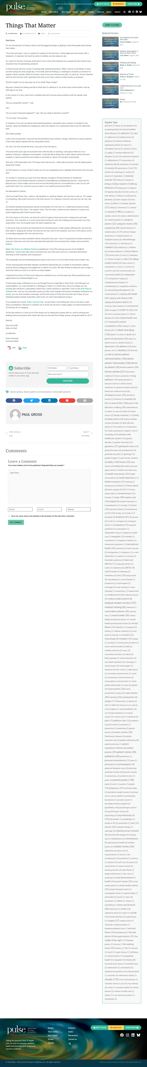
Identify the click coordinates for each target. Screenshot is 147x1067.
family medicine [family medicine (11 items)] (123, 415)
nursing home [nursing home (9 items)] (129, 697)
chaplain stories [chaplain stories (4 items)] (113, 239)
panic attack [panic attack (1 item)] (113, 725)
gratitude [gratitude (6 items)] (110, 454)
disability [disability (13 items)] (124, 350)
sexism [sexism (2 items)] (133, 862)
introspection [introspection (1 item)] (114, 552)
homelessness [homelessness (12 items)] (126, 493)
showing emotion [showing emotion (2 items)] (113, 870)
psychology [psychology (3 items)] (111, 815)
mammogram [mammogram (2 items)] (124, 583)
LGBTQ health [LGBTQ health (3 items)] (112, 571)
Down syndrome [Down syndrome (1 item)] (123, 376)
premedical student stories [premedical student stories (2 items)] (119, 792)
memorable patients (61, 392)
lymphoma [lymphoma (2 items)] (110, 583)
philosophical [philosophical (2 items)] (111, 764)
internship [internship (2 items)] (121, 548)
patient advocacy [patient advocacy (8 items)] (129, 740)
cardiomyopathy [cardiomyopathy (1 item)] (115, 220)
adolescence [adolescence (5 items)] (127, 137)
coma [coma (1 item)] (121, 267)
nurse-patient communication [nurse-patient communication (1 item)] (118, 681)
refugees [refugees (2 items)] (124, 835)
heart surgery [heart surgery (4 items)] (115, 489)
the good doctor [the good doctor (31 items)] (124, 936)
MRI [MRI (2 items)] (129, 646)
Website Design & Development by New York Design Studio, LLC (120, 1062)
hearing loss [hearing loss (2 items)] (111, 486)
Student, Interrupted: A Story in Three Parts (129, 52)
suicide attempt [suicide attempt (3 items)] (117, 917)
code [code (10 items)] (127, 259)
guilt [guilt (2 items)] (123, 458)
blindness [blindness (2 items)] (110, 200)
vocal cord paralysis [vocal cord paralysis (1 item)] (128, 979)
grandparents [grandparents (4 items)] (129, 450)
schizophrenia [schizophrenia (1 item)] (123, 858)
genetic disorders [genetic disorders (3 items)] (123, 442)
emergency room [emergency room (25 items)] (115, 395)
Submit (118, 12)
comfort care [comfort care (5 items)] (112, 271)
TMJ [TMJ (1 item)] (127, 948)
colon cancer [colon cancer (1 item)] (128, 263)
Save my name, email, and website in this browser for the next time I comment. (43, 516)
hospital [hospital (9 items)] (114, 501)
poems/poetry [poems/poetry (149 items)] (123, 780)
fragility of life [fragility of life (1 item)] (131, 431)
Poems (75, 12)
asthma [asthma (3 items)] (109, 172)
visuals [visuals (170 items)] (112, 979)
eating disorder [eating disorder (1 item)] (125, 380)
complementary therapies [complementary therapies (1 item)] (116, 282)
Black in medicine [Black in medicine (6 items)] (127, 196)
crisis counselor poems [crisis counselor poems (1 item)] (118, 314)
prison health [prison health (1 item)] (118, 796)
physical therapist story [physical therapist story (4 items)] (116, 768)
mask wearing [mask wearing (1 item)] (123, 587)
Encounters (73, 1035)
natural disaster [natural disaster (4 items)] (128, 658)
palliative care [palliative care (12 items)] (121, 720)
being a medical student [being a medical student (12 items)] (118, 184)
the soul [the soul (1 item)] (118, 944)
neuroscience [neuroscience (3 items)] (112, 666)
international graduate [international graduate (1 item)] (115, 544)
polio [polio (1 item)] (115, 784)
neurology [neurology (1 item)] (131, 662)
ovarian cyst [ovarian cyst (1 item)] (120, 717)
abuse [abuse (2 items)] (119, 126)
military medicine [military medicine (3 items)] (123, 631)
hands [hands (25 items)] (125, 462)
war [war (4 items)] (124, 983)
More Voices (54, 12)
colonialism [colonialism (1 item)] (111, 267)
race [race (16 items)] (135, 823)
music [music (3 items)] (126, 650)
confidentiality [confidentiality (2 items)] (112, 286)
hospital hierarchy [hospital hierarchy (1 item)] (128, 501)
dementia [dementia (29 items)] (121, 338)
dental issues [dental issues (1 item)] (111, 343)
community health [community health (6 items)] (114, 274)
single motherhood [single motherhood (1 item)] (114, 874)
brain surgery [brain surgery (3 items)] (123, 199)
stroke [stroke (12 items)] (126, 909)
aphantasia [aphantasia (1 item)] (124, 168)
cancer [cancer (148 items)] (114, 211)
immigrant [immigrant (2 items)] (121, 521)
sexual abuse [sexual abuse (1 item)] (111, 866)
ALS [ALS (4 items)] (119, 156)
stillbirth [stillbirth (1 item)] (121, 901)
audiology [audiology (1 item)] (120, 172)
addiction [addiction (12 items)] (127, 133)
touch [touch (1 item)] (111, 952)
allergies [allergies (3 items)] (110, 156)
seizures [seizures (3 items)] (112, 862)
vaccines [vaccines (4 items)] (112, 975)
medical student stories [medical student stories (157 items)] (120, 603)
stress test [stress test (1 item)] (114, 909)
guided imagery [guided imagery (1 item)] (112, 458)
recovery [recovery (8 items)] (113, 835)
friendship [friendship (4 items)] (110, 434)
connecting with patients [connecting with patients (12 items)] (120, 290)
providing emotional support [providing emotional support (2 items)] (117, 804)
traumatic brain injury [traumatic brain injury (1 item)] (115, 964)
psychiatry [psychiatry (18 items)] (111, 807)
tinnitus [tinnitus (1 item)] (119, 948)
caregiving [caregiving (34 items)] (112, 228)
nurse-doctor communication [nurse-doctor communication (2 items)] (120, 677)
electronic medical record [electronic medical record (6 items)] (117, 391)
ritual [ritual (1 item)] (123, 855)
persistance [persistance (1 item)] (126, 756)
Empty (122, 99)
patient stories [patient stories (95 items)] (126, 752)
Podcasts (100, 12)
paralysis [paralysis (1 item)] (126, 725)
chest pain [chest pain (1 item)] (114, 243)
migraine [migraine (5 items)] (131, 627)
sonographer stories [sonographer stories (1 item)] (114, 893)
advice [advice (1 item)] (127, 145)
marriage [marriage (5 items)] (110, 587)
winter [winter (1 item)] (111, 987)
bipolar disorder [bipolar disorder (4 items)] (116, 192)
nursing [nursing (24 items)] (115, 697)
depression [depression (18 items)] (112, 346)
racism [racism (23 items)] (110, 827)
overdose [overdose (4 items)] (132, 717)
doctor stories (16, 392)
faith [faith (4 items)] (126, 411)
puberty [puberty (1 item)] (117, 819)
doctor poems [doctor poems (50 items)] (129, 367)
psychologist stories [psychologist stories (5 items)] (118, 811)
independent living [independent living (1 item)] (113, 533)
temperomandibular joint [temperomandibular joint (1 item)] (116, 928)
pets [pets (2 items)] (134, 760)
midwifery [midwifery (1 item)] (120, 627)
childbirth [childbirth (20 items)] (111, 247)
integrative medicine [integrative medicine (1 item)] (127, 540)
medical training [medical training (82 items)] (115, 607)
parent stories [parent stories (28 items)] (123, 732)
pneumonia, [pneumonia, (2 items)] (113, 776)
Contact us (72, 1039)
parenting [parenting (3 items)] (123, 728)
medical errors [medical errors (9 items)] (115, 595)
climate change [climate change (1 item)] (115, 259)
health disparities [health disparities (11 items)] (129, 478)
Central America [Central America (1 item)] (128, 228)
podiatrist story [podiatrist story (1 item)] (127, 776)
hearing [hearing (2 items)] (130, 482)
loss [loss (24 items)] (121, 575)
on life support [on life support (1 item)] (112, 709)
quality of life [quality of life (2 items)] (111, 823)
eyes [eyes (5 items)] (119, 411)
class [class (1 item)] (125, 255)
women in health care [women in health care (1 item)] (124, 991)
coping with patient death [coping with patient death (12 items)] (118, 302)
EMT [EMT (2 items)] (108, 403)
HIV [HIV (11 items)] (126, 489)
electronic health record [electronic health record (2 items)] (127, 387)
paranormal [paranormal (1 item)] (111, 728)
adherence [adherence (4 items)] (113, 137)
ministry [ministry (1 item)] (116, 635)
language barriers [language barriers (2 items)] (124, 564)
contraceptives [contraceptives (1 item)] (112, 294)
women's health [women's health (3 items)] (124, 987)
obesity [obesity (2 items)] (132, 701)
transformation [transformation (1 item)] (114, 956)
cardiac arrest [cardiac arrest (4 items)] (112, 216)
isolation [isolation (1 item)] (122, 556)
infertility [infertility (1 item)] (130, 537)
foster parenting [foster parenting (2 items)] (115, 431)
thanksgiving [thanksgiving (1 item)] (121, 932)
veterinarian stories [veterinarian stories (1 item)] (128, 975)
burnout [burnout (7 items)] (124, 207)
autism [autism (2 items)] (130, 172)
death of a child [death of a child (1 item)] (118, 334)
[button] (124, 12)
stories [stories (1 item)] (130, 901)
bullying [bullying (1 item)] (114, 207)
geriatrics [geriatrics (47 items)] (112, 446)
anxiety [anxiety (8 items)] (112, 168)
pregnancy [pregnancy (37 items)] (116, 788)
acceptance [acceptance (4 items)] (130, 125)
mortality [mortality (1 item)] (112, 643)
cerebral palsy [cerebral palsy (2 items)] (112, 232)
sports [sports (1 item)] (121, 897)
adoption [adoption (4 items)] (110, 141)
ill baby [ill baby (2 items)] (119, 513)
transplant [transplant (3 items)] (119, 960)
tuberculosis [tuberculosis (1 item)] (113, 968)
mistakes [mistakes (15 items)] (125, 639)
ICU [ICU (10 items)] (111, 513)
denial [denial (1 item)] (132, 339)
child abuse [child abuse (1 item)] (126, 243)
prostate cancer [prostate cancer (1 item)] (124, 800)
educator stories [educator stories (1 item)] (112, 384)
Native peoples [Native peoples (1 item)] (112, 658)
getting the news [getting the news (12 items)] (128, 446)
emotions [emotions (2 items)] (119, 399)
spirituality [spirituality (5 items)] (111, 897)
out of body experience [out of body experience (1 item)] (115, 713)
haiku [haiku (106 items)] (113, 462)
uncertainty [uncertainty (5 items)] (127, 967)
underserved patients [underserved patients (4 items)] (115, 971)
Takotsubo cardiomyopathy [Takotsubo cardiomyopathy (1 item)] (117, 925)
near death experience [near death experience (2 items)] (115, 662)
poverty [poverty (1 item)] (124, 784)
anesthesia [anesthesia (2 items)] (125, 164)
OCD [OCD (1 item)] (108, 705)
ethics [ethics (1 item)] (111, 411)
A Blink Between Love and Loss (130, 87)
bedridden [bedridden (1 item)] (119, 176)
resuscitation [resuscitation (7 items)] (112, 854)
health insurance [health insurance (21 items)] (115, 482)
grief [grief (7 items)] (119, 454)
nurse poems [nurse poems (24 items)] (116, 689)
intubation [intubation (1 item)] (127, 552)
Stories (44, 12)
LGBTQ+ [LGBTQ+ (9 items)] (129, 568)
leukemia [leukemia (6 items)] (118, 568)
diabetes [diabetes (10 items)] (125, 346)
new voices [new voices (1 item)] (121, 670)
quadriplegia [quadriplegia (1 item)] (128, 819)
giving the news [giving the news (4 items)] (113, 450)
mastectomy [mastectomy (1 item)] (121, 591)
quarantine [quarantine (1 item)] (124, 823)
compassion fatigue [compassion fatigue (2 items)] (118, 278)
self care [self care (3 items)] (123, 862)
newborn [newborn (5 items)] (110, 669)
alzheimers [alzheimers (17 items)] (114, 160)
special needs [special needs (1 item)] (131, 893)
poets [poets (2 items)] (108, 784)
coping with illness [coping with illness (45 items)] (120, 298)
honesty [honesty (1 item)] (109, 497)
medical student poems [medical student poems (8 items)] (120, 599)
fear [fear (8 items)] (126, 423)
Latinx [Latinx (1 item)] (109, 568)
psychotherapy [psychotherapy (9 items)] (126, 815)
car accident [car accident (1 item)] (128, 212)
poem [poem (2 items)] (108, 780)
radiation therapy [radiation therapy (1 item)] (125, 827)
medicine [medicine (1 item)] (131, 607)
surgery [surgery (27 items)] (113, 920)
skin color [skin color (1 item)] (128, 874)
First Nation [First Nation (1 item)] (120, 427)
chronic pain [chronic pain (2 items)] (115, 255)
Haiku (83, 12)
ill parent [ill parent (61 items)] (122, 517)
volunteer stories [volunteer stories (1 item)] (113, 984)
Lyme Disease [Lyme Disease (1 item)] (128, 579)
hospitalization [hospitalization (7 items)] (112, 505)
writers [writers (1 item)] (109, 995)
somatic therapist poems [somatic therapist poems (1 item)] (120, 889)
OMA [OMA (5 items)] (115, 705)
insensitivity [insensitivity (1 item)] (111, 540)
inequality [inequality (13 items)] (117, 536)
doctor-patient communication (37, 392)
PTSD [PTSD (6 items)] (109, 819)
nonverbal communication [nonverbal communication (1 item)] (119, 673)
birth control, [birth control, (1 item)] (131, 192)
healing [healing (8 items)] (118, 466)
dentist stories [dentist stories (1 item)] (126, 343)
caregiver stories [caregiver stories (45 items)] (127, 223)
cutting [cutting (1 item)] (126, 326)
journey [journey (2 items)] (131, 556)
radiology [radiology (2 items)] (110, 831)
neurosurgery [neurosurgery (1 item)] (126, 666)
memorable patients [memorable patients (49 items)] (117, 611)
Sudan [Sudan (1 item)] (126, 913)
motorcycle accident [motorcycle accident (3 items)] (128, 643)
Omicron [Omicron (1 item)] (124, 705)
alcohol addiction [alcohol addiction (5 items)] (125, 153)
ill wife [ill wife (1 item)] (112, 521)
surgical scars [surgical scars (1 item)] (127, 921)
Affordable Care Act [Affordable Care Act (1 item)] (114, 149)
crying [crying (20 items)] (114, 322)
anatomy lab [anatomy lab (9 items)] (112, 164)
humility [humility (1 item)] (125, 505)
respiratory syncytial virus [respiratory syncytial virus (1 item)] (116, 851)
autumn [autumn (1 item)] (109, 176)
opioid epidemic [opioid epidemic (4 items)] (128, 709)
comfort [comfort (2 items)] (129, 267)
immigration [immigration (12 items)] (120, 525)
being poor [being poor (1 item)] (124, 188)
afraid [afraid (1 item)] (127, 149)
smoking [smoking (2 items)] (109, 878)
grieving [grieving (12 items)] (129, 454)
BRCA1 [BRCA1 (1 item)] (117, 203)
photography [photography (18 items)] (127, 764)
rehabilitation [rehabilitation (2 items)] (118, 839)
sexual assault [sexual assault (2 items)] (126, 866)
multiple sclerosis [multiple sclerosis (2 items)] (113, 650)
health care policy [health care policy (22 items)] (118, 474)
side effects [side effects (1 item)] (128, 870)
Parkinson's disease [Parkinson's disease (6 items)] (115, 736)
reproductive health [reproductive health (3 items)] (117, 842)
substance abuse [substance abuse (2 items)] (113, 913)
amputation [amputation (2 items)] (128, 160)
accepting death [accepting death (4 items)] (113, 129)
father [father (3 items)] (118, 423)
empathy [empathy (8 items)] (130, 399)
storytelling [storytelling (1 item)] (110, 905)
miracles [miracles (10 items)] (128, 635)
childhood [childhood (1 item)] (123, 247)
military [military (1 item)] (109, 631)
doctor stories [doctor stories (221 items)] (115, 371)
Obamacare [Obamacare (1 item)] (122, 701)
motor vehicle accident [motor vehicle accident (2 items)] (115, 646)
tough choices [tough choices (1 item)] (122, 952)
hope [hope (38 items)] (119, 497)
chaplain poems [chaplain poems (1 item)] (124, 236)
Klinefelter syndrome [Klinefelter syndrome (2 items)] (114, 560)
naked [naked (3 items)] (129, 654)
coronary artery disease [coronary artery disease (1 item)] (115, 306)
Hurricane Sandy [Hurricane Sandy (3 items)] (117, 509)
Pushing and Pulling (128, 63)
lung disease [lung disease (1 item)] (114, 579)
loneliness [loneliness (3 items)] (110, 575)
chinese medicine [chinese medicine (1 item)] (116, 251)
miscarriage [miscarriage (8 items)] (112, 639)
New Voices (66, 12)
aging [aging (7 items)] (111, 153)
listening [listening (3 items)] (125, 571)
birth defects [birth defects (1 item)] (111, 196)
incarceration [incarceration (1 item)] (122, 529)
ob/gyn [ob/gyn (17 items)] (110, 701)
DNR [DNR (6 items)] (110, 354)
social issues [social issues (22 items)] (124, 881)
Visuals (91, 12)
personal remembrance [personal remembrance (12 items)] (117, 760)
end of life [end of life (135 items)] (120, 403)
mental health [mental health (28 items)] (120, 615)
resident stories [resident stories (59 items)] (123, 846)
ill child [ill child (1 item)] (128, 513)
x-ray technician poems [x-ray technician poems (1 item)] (124, 995)
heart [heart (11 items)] (122, 485)
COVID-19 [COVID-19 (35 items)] (126, 310)
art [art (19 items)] (133, 168)
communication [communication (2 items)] (127, 271)
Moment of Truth (126, 74)
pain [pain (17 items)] (109, 720)
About (109, 12)
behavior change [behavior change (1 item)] (125, 180)
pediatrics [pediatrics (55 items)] (112, 756)
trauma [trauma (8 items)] (130, 960)
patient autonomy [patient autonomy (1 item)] (113, 744)
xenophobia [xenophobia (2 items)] (111, 999)
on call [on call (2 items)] (134, 705)
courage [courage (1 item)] (114, 310)
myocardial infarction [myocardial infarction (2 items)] (115, 654)
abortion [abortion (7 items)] (110, 125)
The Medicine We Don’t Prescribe (129, 38)
